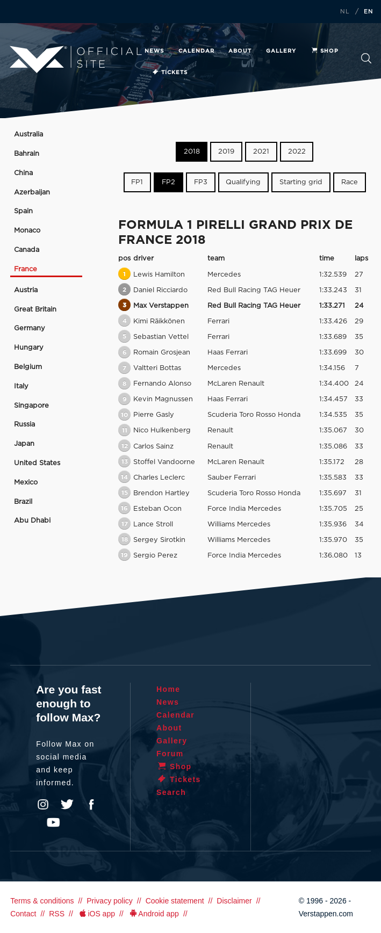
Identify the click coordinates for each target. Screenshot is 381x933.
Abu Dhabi (32, 520)
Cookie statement (175, 900)
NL (345, 12)
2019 (226, 151)
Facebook (91, 805)
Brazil (23, 501)
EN (368, 12)
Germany (29, 328)
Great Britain (35, 309)
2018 (192, 151)
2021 (261, 151)
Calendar (196, 51)
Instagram (43, 805)
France (25, 269)
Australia (28, 134)
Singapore (31, 405)
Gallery (281, 51)
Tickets (170, 72)
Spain (23, 211)
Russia (24, 424)
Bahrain (26, 153)
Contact (23, 913)
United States (37, 463)
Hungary (29, 347)
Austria (26, 290)
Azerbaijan (32, 192)
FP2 (168, 182)
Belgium (28, 367)
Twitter (67, 805)
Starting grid (300, 182)
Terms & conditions (42, 900)
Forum (170, 753)
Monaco (27, 230)
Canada (26, 250)
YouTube (53, 822)
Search (366, 58)
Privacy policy (110, 900)
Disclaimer (234, 900)
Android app (153, 913)
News (154, 51)
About (239, 51)
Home (168, 689)
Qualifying (243, 182)
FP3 (200, 182)
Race (349, 182)
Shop (325, 51)
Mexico (26, 482)
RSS (56, 913)
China (23, 173)
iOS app (96, 913)
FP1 (137, 182)
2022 (297, 151)
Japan (24, 443)
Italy (21, 386)
